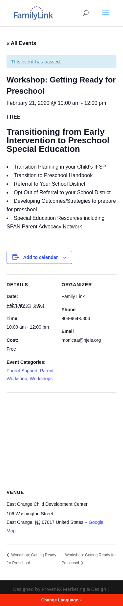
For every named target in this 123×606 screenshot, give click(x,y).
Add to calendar (40, 257)
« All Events (21, 43)
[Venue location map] (61, 439)
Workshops (41, 378)
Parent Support (22, 370)
